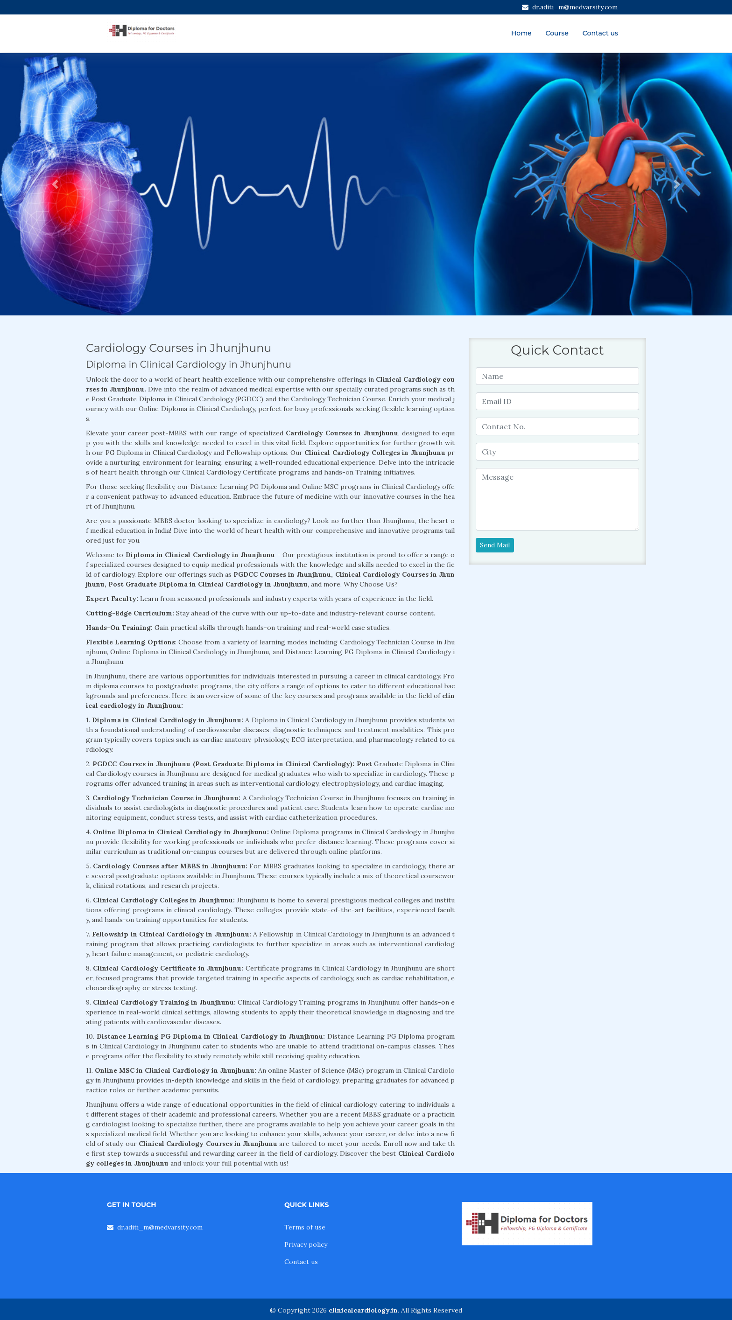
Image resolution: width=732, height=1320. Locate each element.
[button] (55, 184)
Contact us (600, 33)
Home (521, 33)
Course (557, 33)
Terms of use (304, 1227)
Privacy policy (305, 1244)
